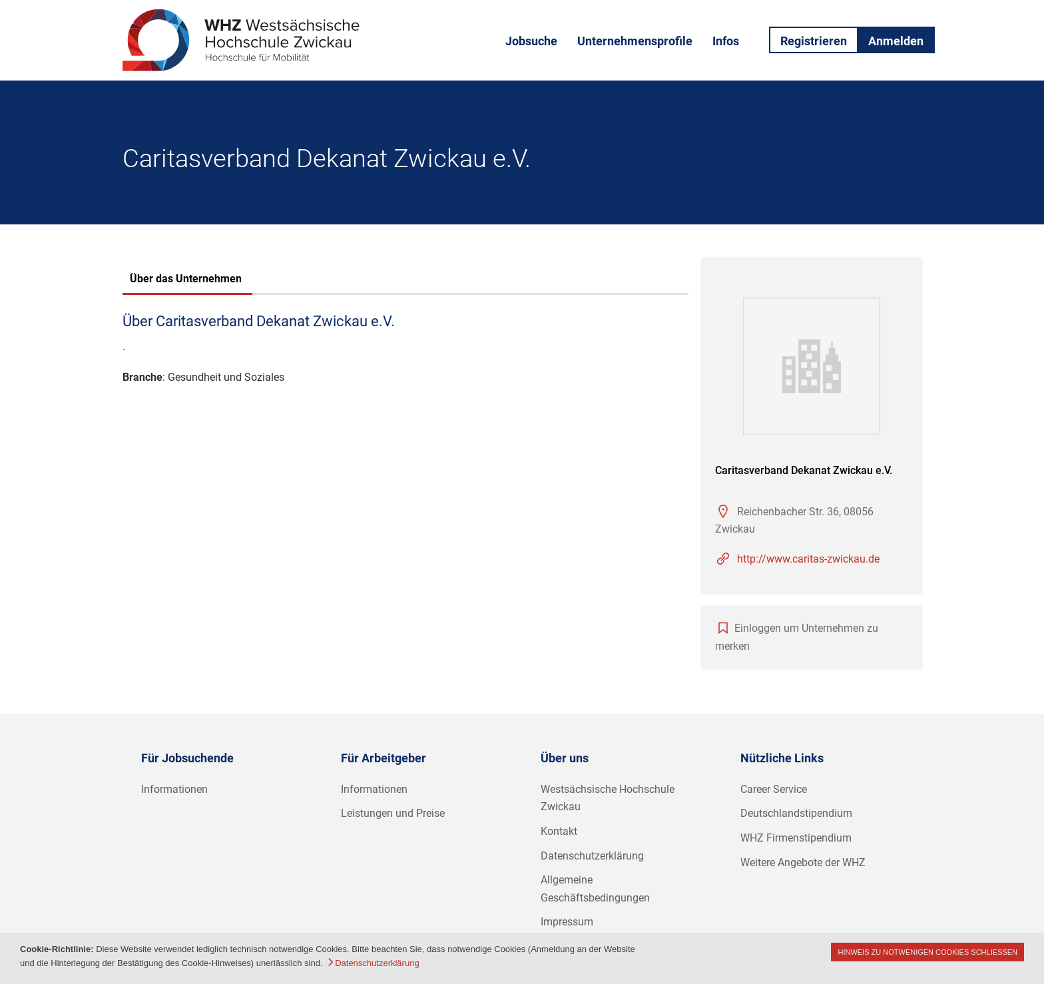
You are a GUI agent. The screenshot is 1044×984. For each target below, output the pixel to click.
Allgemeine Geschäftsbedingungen (595, 888)
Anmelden (895, 41)
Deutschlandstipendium (796, 813)
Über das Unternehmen (186, 278)
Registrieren (813, 41)
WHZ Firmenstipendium (796, 838)
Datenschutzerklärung (592, 856)
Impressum (567, 921)
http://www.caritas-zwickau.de (808, 559)
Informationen (174, 789)
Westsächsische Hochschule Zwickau (607, 798)
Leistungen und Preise (393, 813)
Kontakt (559, 831)
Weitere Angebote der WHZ (803, 862)
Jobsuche (531, 41)
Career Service (773, 789)
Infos (725, 41)
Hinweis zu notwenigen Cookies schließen (927, 952)
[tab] (185, 280)
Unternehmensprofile (634, 41)
